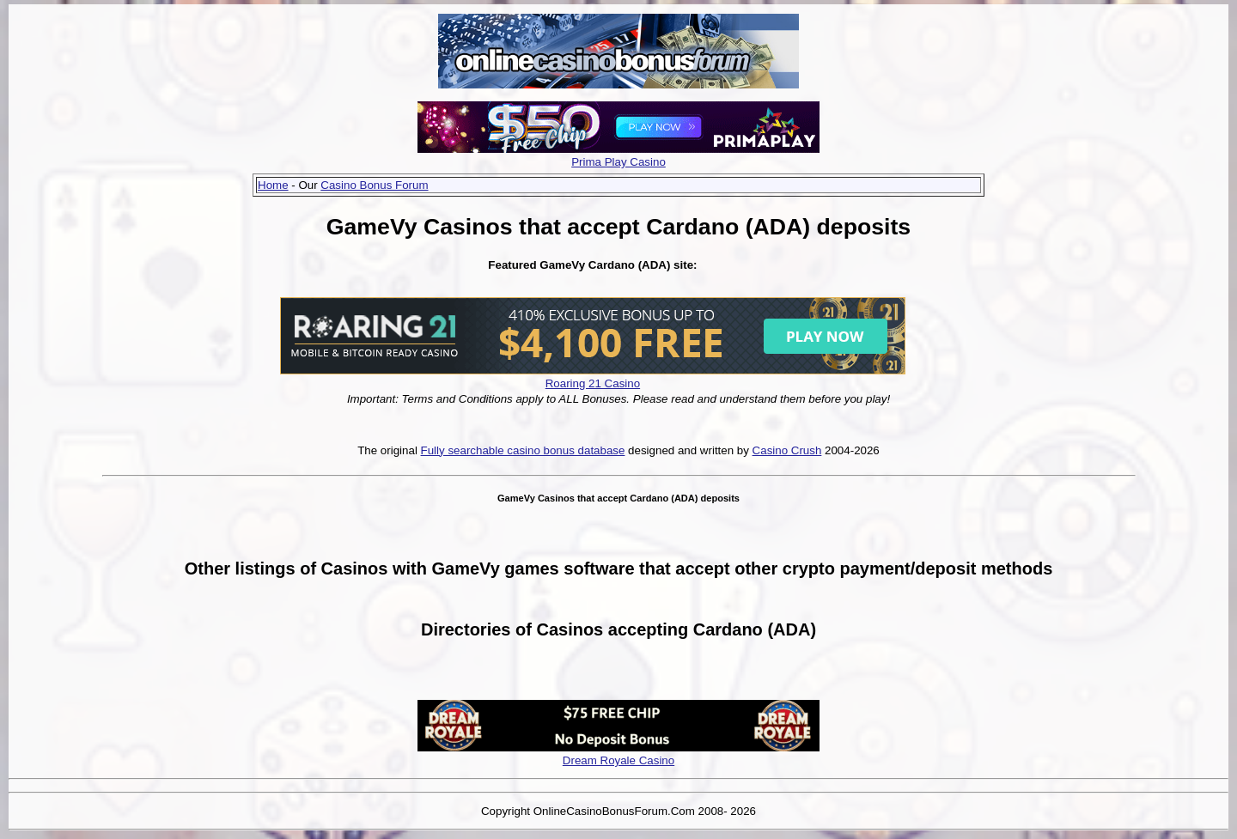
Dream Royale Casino (618, 760)
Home (273, 185)
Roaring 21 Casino (592, 383)
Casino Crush (787, 450)
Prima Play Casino (618, 161)
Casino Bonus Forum (374, 185)
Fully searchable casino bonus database (523, 450)
